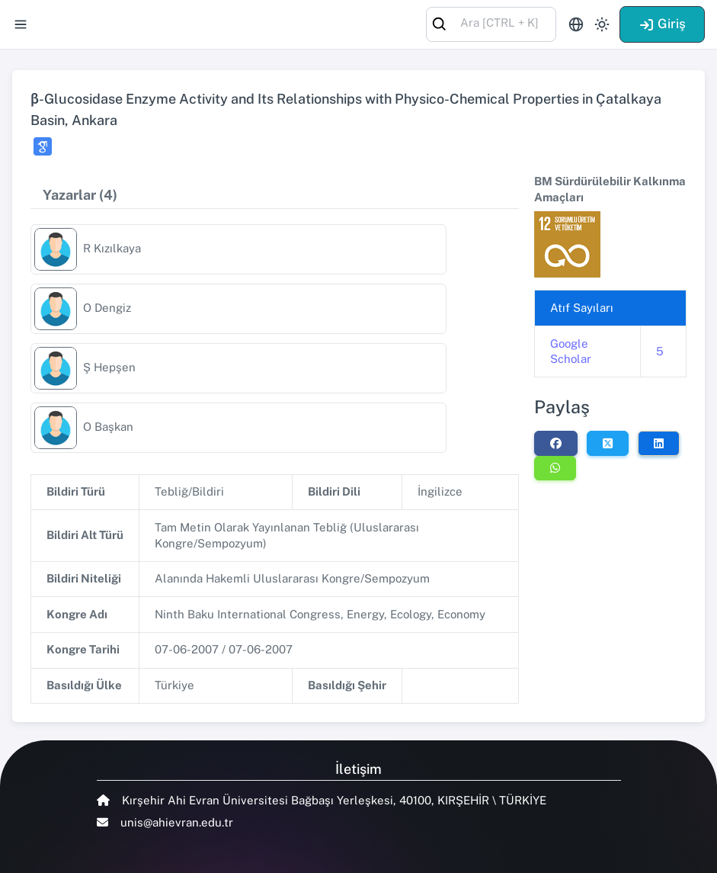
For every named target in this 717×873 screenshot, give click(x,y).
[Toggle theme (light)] (602, 24)
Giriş (662, 23)
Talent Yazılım (181, 851)
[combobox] (491, 23)
